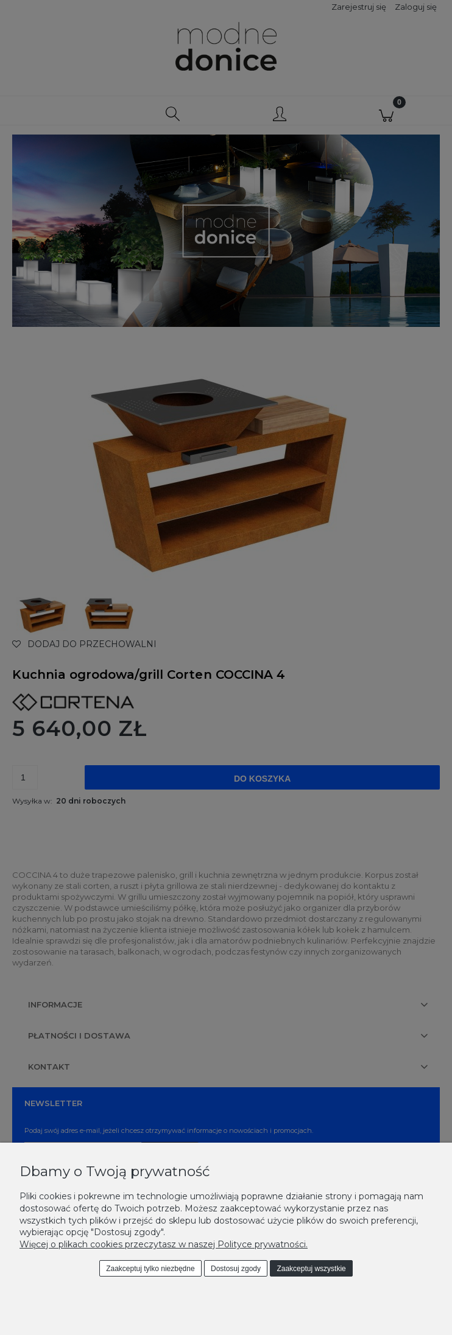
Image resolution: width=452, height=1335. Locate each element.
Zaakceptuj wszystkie (311, 1268)
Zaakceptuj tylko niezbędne (150, 1268)
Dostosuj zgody (236, 1268)
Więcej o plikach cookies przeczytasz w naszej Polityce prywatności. (163, 1244)
